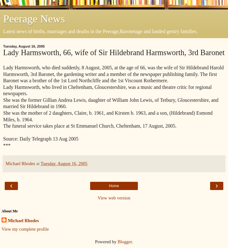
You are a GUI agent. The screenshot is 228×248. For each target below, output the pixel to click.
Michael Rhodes (23, 220)
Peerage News (34, 19)
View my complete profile (25, 229)
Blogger (124, 241)
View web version (114, 197)
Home (114, 186)
